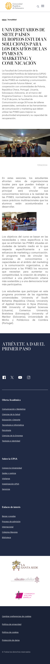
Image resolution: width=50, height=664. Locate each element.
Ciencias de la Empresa (12, 436)
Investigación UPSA (10, 484)
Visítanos (6, 479)
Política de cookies (10, 632)
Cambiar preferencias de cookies (16, 616)
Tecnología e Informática (13, 425)
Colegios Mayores (10, 532)
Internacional (7, 527)
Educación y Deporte (11, 420)
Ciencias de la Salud (11, 414)
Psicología (6, 430)
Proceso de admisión (11, 522)
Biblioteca (6, 538)
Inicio (4, 20)
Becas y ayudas (9, 516)
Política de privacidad (11, 624)
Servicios (6, 489)
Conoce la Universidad (12, 468)
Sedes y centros (9, 473)
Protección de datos (11, 640)
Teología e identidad (11, 441)
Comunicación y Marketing (13, 409)
